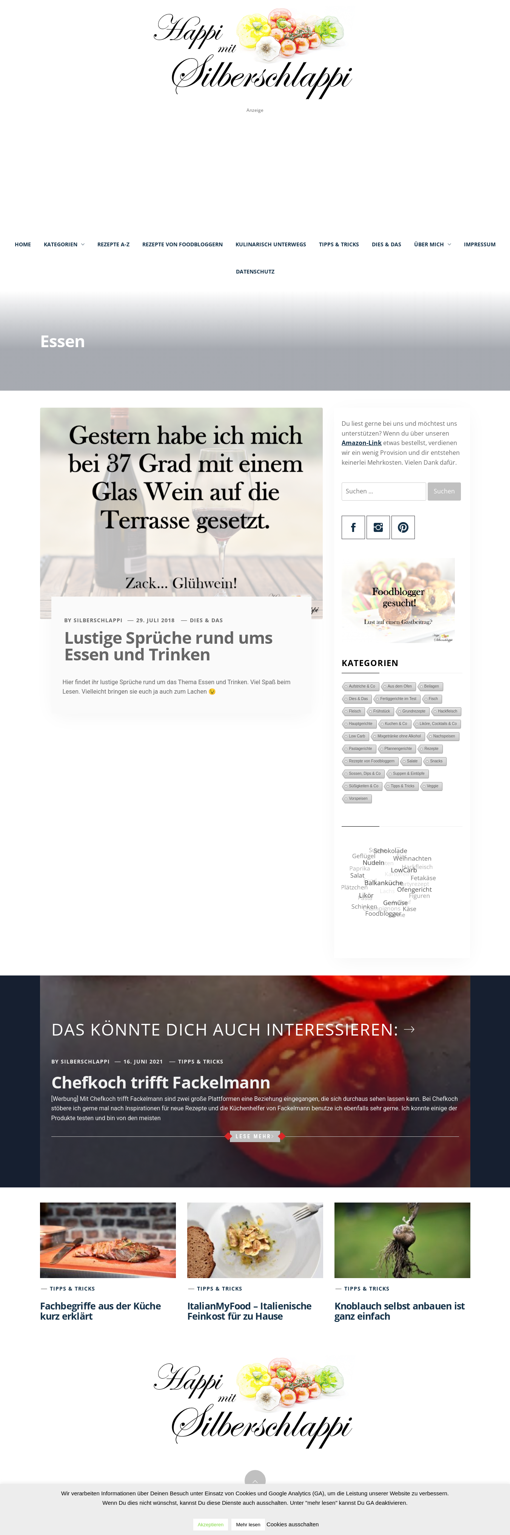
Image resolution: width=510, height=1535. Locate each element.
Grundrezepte (413, 711)
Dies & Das (386, 244)
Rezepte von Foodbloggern (182, 244)
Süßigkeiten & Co (363, 786)
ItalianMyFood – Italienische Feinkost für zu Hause (249, 1310)
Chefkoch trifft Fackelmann (161, 1082)
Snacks (436, 761)
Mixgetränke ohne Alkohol (399, 736)
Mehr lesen (248, 1524)
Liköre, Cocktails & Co (438, 724)
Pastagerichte (360, 749)
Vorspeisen (358, 798)
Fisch (433, 699)
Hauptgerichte (360, 724)
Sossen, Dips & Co (365, 773)
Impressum (480, 244)
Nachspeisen (444, 736)
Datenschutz (255, 271)
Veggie (433, 786)
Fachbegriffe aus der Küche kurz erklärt (100, 1310)
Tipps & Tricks (339, 244)
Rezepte (431, 749)
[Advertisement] (255, 172)
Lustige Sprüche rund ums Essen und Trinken (168, 645)
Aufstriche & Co (362, 686)
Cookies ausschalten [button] (293, 1524)
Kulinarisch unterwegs (271, 244)
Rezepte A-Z (113, 244)
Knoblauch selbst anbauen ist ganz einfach (399, 1310)
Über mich (432, 244)
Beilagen (431, 686)
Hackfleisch (447, 711)
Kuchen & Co (396, 724)
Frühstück (381, 711)
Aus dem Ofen (400, 686)
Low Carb (357, 736)
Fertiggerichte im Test (398, 699)
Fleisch (355, 711)
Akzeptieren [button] (211, 1524)
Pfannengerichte (398, 749)
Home (23, 244)
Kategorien (64, 244)
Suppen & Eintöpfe (408, 773)
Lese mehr (255, 1136)
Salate (412, 761)
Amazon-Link (362, 443)
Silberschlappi (98, 620)
